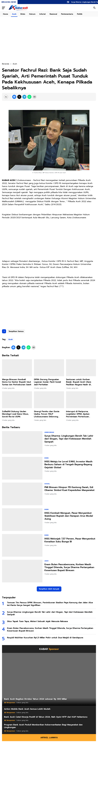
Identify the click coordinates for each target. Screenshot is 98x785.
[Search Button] (94, 7)
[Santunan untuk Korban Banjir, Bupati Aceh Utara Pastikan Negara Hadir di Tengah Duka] (81, 367)
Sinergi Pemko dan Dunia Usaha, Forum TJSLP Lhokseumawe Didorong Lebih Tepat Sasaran (46, 414)
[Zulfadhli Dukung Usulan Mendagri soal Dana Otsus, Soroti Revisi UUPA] (17, 399)
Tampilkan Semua (16, 331)
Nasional (53, 14)
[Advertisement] (49, 307)
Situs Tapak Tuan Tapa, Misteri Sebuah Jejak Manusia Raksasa (37, 621)
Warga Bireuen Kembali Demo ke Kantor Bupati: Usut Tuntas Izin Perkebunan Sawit (16, 382)
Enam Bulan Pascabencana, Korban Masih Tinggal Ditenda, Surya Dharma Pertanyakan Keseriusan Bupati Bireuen (69, 567)
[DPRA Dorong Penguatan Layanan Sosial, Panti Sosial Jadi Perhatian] (49, 367)
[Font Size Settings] (6, 97)
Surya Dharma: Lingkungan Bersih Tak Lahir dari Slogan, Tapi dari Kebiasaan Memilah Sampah (68, 438)
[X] (19, 97)
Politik (79, 14)
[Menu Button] (3, 7)
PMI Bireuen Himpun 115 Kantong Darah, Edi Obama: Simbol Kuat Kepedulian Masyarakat (69, 489)
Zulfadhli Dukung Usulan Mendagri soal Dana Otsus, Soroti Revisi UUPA (15, 414)
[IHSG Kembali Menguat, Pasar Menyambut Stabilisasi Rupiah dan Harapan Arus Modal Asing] (22, 519)
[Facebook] (14, 97)
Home (5, 14)
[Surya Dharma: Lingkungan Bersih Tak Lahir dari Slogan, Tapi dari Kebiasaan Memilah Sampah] (22, 442)
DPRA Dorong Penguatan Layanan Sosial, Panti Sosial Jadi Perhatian (47, 382)
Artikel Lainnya (49, 737)
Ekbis (22, 14)
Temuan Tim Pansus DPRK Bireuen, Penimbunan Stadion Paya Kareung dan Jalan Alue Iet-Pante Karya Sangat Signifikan (50, 604)
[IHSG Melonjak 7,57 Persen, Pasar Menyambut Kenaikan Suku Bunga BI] (22, 545)
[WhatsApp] (29, 97)
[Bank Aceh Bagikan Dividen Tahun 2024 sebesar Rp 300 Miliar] (49, 679)
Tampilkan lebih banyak (49, 589)
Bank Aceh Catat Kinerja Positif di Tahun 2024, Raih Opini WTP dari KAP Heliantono (45, 717)
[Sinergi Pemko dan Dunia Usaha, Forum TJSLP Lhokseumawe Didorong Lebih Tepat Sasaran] (49, 399)
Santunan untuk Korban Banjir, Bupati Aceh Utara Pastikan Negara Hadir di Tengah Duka (78, 382)
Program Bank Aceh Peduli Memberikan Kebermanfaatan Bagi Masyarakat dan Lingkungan (43, 726)
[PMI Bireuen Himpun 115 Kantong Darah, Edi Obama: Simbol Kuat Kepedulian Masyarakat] (22, 494)
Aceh (14, 14)
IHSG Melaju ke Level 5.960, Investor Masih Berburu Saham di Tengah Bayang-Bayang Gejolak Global (68, 464)
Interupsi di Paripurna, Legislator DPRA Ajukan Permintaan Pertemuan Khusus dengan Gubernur (79, 414)
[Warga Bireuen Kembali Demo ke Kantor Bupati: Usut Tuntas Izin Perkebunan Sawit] (17, 367)
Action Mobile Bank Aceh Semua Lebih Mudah (27, 709)
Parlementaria (67, 14)
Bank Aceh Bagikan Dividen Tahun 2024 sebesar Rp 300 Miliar (35, 699)
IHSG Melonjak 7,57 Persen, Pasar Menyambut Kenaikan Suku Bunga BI (69, 540)
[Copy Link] (34, 97)
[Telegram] (24, 97)
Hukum (32, 14)
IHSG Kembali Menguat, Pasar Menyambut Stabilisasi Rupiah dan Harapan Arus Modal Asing (68, 516)
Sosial (47, 484)
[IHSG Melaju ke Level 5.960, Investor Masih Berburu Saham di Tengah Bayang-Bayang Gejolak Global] (22, 468)
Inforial (42, 14)
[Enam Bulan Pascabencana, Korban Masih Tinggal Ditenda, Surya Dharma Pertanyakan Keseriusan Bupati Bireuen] (22, 571)
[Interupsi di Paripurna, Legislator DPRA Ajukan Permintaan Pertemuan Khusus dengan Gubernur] (81, 399)
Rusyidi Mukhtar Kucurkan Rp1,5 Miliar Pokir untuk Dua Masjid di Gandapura (45, 637)
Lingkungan (49, 432)
